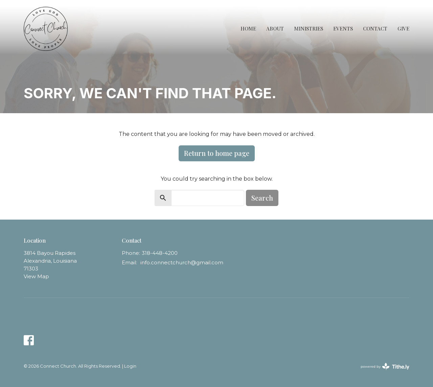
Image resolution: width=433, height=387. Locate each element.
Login (130, 366)
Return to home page (216, 153)
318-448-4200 (160, 253)
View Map (36, 276)
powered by (385, 366)
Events (343, 28)
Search (262, 197)
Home (248, 28)
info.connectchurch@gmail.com (181, 262)
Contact (375, 28)
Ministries (308, 28)
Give (403, 28)
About (275, 28)
